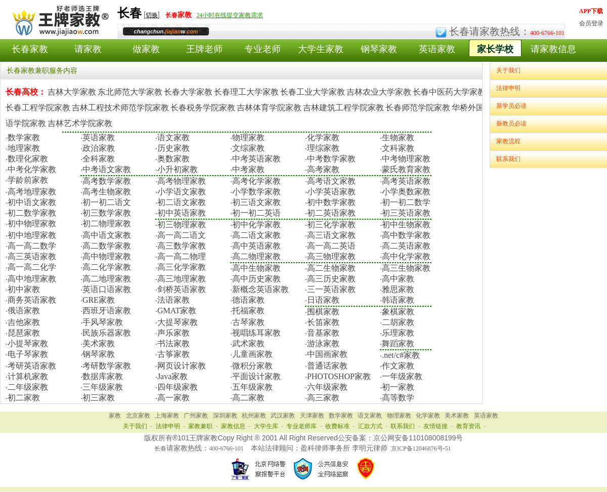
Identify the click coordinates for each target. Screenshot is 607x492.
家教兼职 (200, 426)
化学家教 (323, 137)
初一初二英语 (256, 213)
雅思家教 (398, 289)
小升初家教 (177, 169)
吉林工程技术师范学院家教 (120, 107)
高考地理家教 (32, 191)
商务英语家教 (32, 300)
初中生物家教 (406, 224)
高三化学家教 (181, 267)
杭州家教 (254, 415)
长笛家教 (323, 322)
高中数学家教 (406, 235)
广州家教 (196, 415)
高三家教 (323, 397)
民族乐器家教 (106, 333)
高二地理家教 (106, 278)
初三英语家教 (406, 213)
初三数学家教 (106, 213)
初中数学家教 (331, 202)
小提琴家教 (28, 343)
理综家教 (323, 148)
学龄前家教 (28, 180)
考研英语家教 (32, 365)
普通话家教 (327, 365)
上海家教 (167, 415)
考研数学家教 (106, 365)
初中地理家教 (32, 235)
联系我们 (508, 158)
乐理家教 (398, 333)
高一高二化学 (32, 267)
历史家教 (173, 148)
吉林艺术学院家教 (80, 123)
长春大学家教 (188, 92)
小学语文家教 (181, 191)
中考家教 (248, 169)
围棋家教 (323, 311)
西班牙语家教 (106, 310)
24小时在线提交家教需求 (229, 15)
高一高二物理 (181, 256)
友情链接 (435, 426)
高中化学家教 (406, 256)
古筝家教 (173, 354)
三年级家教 (102, 387)
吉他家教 (24, 322)
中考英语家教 (256, 158)
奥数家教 (173, 158)
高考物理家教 (181, 181)
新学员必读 (511, 105)
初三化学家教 (331, 224)
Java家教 (172, 376)
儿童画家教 (252, 354)
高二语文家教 (256, 235)
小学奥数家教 (406, 191)
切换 (152, 15)
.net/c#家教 (401, 355)
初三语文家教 (256, 202)
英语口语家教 (106, 289)
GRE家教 (98, 300)
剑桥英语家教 (181, 289)
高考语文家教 (331, 181)
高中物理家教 (106, 256)
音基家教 (323, 333)
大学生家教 (320, 49)
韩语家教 (398, 300)
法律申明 (508, 88)
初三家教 (98, 397)
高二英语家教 (406, 245)
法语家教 (173, 300)
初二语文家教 (181, 202)
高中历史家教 (256, 278)
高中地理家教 (32, 278)
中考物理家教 (406, 158)
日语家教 (323, 300)
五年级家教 (252, 387)
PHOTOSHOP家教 (339, 376)
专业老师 (262, 49)
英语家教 (437, 49)
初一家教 (398, 387)
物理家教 (248, 137)
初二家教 (24, 397)
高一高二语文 (181, 235)
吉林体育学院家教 (269, 107)
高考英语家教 (406, 181)
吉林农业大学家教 (378, 92)
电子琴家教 (28, 354)
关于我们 (508, 70)
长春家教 (30, 49)
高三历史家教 (331, 278)
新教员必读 (511, 123)
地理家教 (24, 148)
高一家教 (173, 397)
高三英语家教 (32, 256)
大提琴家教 (177, 322)
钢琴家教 (379, 49)
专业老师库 (301, 426)
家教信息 (233, 426)
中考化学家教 (32, 169)
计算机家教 (28, 376)
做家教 (146, 49)
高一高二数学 (32, 245)
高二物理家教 (256, 256)
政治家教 (98, 148)
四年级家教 (177, 387)
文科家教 (398, 148)
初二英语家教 (331, 213)
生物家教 (398, 137)
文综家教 (248, 148)
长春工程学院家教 (38, 107)
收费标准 (337, 426)
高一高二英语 (331, 245)
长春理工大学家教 (246, 92)
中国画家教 (327, 354)
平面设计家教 (256, 376)
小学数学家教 (256, 191)
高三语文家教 (331, 235)
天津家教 (312, 415)
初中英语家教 (181, 213)
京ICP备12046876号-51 (421, 448)
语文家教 (173, 137)
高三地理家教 (181, 278)
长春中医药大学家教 (449, 92)
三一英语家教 (331, 289)
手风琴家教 (102, 322)
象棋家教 (398, 311)
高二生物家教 (331, 268)
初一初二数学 (406, 202)
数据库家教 (102, 376)
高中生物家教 (256, 268)
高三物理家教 (331, 256)
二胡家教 (398, 322)
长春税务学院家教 (202, 107)
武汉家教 (283, 415)
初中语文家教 (32, 202)
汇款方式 (370, 426)
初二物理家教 (106, 223)
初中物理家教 (32, 223)
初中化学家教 (256, 224)
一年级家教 (402, 376)
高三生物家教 (406, 268)
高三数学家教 (181, 245)
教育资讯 (468, 426)
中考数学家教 (331, 158)
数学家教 (24, 137)
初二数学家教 (32, 213)
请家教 (88, 49)
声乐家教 (173, 333)
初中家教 (24, 289)
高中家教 (398, 278)
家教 (115, 415)
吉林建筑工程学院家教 (343, 107)
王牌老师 (204, 49)
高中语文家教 (106, 235)
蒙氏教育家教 (406, 169)
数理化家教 (28, 158)
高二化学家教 (106, 267)
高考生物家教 (106, 191)
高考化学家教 (256, 181)
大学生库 (266, 426)
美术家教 (98, 343)
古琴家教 (248, 322)
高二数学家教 (106, 245)
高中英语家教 (256, 245)
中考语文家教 (106, 169)
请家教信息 (553, 49)
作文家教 (398, 365)
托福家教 (248, 310)
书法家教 (173, 343)
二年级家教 (28, 387)
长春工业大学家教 (312, 92)
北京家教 (138, 415)
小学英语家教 (331, 191)
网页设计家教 (181, 365)
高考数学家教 (106, 181)
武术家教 (248, 343)
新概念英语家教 (260, 289)
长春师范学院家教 (417, 107)
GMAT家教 (176, 310)
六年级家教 (327, 387)
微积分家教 (252, 365)
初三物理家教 (181, 224)
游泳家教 (323, 343)
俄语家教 (24, 310)
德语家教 (248, 300)
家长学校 (495, 49)
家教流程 (508, 141)
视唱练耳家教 (256, 333)
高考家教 (323, 169)
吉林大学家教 (72, 92)
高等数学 (398, 397)
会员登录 (591, 23)
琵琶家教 (24, 333)
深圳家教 (225, 415)
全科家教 (98, 158)
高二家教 (248, 397)
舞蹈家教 (398, 343)
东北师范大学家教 (130, 92)
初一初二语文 (106, 202)
